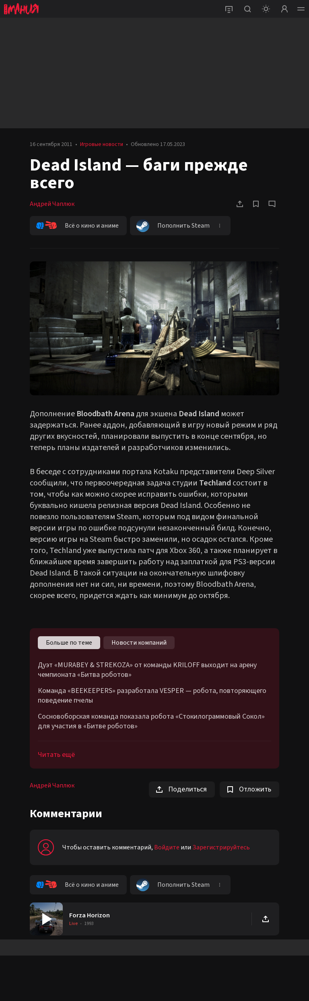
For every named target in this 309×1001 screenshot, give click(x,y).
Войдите (166, 847)
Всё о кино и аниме (77, 225)
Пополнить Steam (173, 225)
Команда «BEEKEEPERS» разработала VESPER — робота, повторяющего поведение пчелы (152, 695)
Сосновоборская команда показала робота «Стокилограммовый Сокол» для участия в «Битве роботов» (151, 721)
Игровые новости (101, 144)
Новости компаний (139, 642)
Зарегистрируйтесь (221, 847)
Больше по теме (69, 642)
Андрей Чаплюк (52, 204)
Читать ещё (56, 755)
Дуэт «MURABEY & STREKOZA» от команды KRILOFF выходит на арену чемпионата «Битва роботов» (147, 670)
